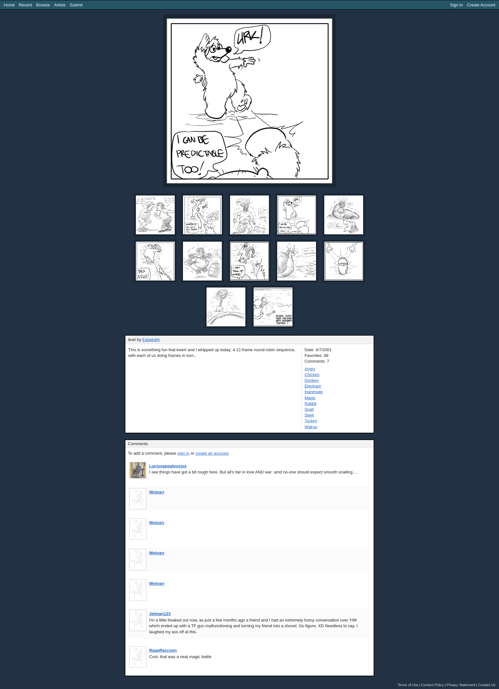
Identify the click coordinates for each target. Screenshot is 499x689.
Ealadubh (151, 339)
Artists (60, 5)
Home (9, 5)
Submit (76, 5)
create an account (211, 453)
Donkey (312, 380)
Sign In (456, 5)
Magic (310, 397)
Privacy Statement (461, 685)
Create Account (481, 5)
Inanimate (314, 391)
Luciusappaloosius (168, 466)
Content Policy (432, 685)
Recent (25, 5)
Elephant (313, 386)
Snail (309, 409)
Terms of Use (407, 685)
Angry (310, 368)
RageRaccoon (163, 650)
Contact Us (486, 685)
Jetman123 (160, 613)
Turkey (311, 420)
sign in (184, 453)
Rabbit (311, 403)
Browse (43, 5)
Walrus (311, 426)
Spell (309, 415)
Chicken (312, 374)
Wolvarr (157, 492)
